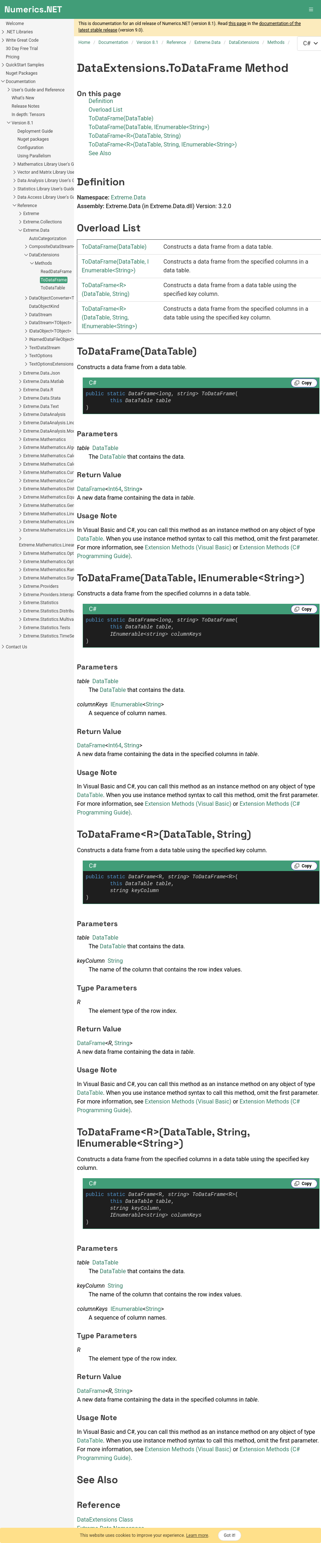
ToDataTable (17, 287)
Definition (101, 101)
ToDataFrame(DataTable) (121, 118)
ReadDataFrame (20, 271)
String (131, 489)
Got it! (229, 1535)
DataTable (105, 448)
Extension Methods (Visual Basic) (188, 547)
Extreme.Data (128, 197)
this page (237, 23)
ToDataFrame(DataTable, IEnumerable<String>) (149, 127)
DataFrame (91, 489)
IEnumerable (127, 704)
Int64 (114, 489)
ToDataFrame (18, 279)
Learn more (197, 1535)
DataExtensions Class (105, 1519)
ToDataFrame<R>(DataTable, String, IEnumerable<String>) (163, 144)
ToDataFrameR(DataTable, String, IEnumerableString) (109, 317)
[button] (311, 9)
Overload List (105, 109)
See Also (100, 153)
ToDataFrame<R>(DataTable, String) (135, 135)
